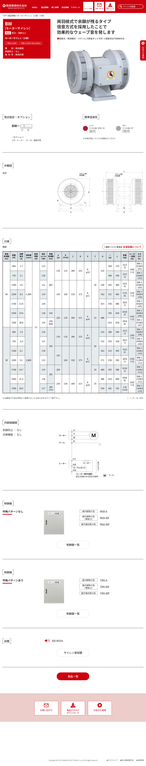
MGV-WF (104, 517)
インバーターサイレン (10, 737)
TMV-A (103, 580)
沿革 (78, 739)
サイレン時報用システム (32, 740)
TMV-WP (105, 593)
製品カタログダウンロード (110, 9)
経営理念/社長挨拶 (83, 733)
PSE (100, 733)
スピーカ (27, 734)
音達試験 (27, 744)
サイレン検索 (88, 8)
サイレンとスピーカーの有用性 (60, 747)
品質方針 (80, 747)
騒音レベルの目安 (56, 733)
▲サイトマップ (112, 760)
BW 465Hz (57, 640)
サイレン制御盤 (8, 750)
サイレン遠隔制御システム (33, 737)
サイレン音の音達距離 (57, 739)
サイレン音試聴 (73, 653)
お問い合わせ (99, 8)
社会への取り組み (105, 726)
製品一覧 (73, 676)
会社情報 (65, 7)
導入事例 (55, 7)
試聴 (25, 747)
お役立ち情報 (54, 750)
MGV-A (103, 511)
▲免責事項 (140, 760)
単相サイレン (7, 744)
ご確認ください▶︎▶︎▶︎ (123, 246)
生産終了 (27, 750)
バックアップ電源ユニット (12, 734)
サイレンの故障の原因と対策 (60, 742)
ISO (100, 730)
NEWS (34, 7)
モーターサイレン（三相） (28, 15)
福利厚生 (80, 750)
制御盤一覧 (73, 545)
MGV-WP (105, 524)
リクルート (75, 7)
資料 (51, 726)
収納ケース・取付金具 (10, 747)
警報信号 (53, 736)
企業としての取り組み (85, 744)
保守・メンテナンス (31, 753)
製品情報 (44, 7)
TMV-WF (104, 586)
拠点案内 (80, 736)
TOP (4, 15)
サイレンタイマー (9, 753)
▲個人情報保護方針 (127, 760)
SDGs (101, 736)
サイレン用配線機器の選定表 (60, 730)
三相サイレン (7, 740)
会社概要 (80, 730)
